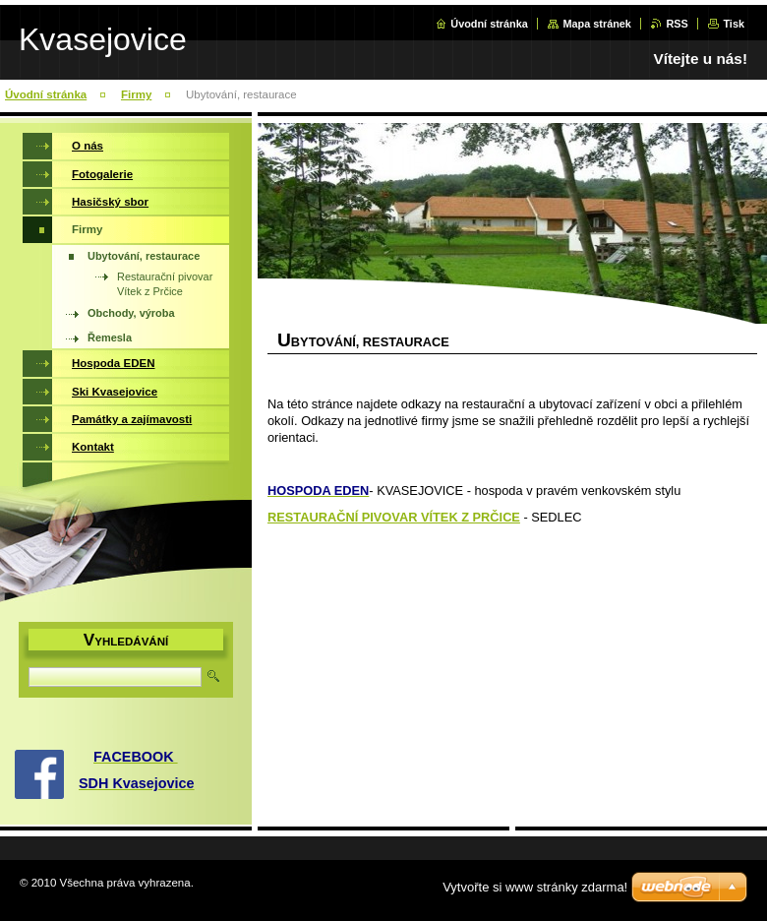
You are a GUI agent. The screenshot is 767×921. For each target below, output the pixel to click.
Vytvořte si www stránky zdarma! (534, 887)
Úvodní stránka (489, 24)
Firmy (136, 94)
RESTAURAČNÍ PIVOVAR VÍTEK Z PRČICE (393, 517)
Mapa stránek (596, 24)
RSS (676, 24)
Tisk (733, 24)
